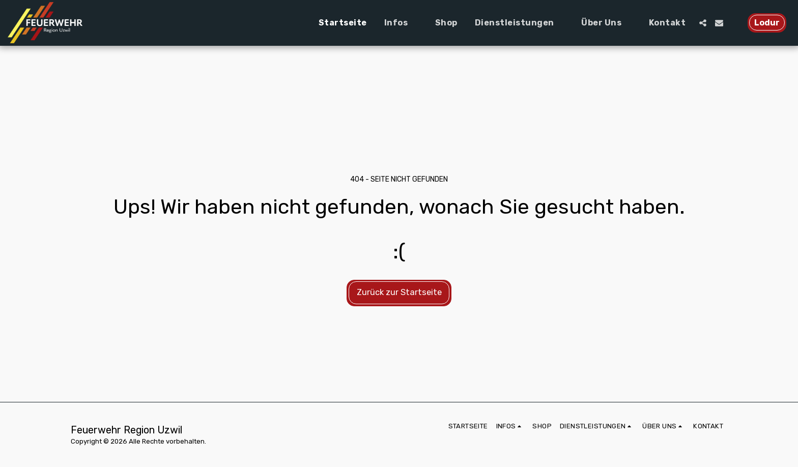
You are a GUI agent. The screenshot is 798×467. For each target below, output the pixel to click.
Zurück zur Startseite (399, 292)
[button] (401, 23)
